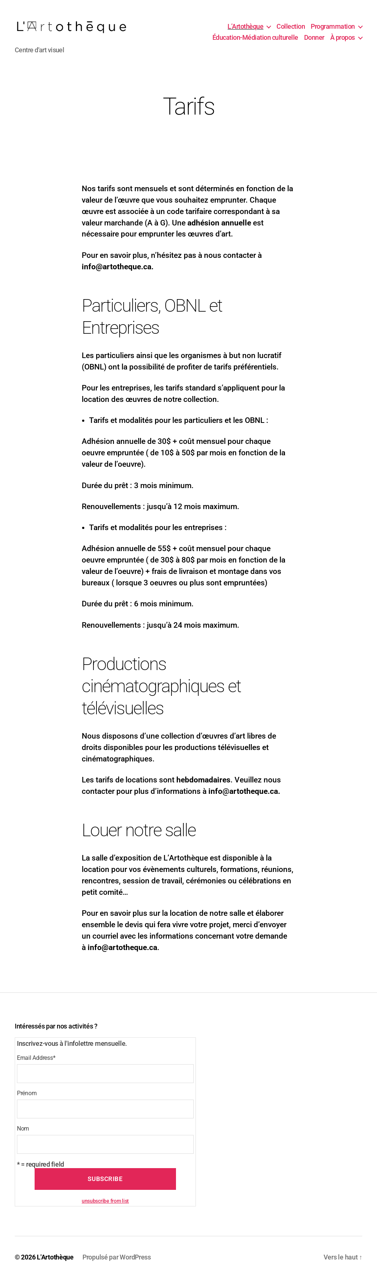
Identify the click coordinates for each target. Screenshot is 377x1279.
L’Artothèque (245, 27)
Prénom (26, 1094)
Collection (290, 27)
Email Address (36, 1059)
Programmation (333, 27)
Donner (314, 38)
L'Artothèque (55, 1258)
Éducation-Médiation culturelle (255, 38)
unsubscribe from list (105, 1202)
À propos (342, 38)
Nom (23, 1129)
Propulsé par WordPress (116, 1258)
